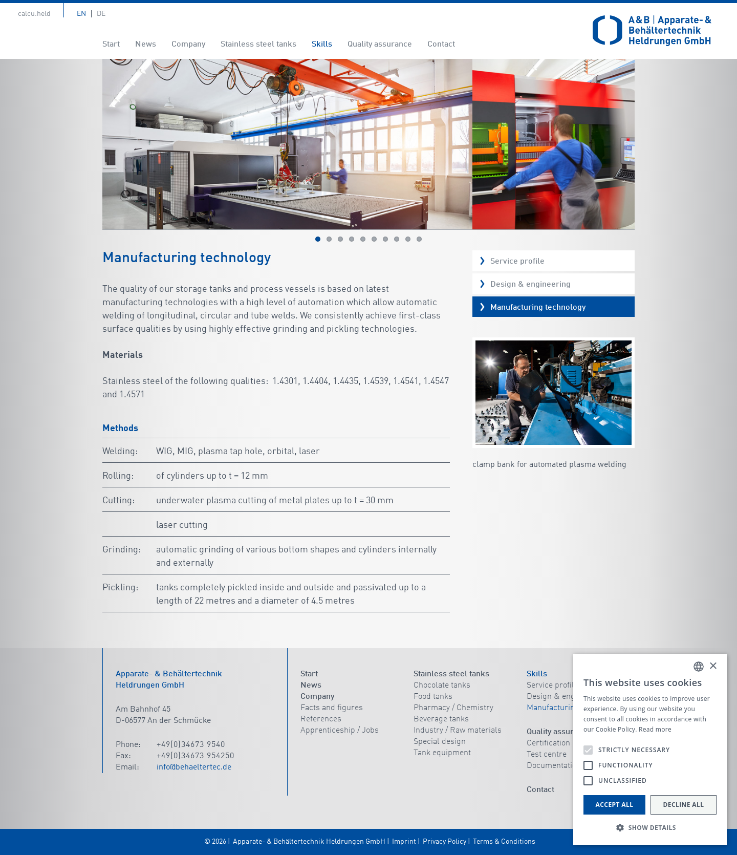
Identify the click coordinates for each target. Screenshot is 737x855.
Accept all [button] (615, 804)
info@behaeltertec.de (194, 767)
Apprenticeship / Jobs (339, 730)
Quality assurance (380, 44)
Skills (322, 44)
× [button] (713, 666)
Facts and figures (331, 708)
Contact (441, 44)
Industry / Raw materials (458, 730)
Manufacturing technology (538, 308)
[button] (650, 828)
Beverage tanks (441, 719)
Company (188, 44)
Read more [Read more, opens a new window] (655, 729)
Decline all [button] (683, 804)
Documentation (554, 766)
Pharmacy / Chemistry (453, 708)
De (101, 13)
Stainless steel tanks (258, 44)
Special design (440, 742)
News (145, 44)
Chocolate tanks (442, 685)
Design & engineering (530, 285)
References (320, 719)
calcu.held (34, 13)
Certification (548, 743)
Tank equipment (442, 753)
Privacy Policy (444, 841)
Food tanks (433, 697)
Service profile (517, 262)
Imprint (404, 841)
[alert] (650, 749)
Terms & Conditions (504, 841)
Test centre (547, 755)
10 (419, 239)
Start (111, 44)
